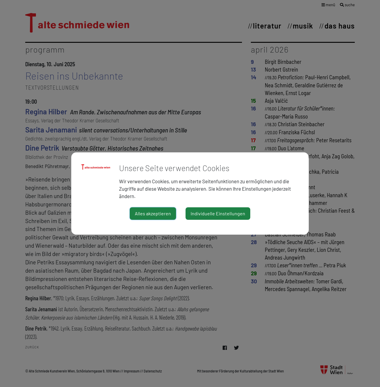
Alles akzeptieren (153, 213)
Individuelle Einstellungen (218, 213)
